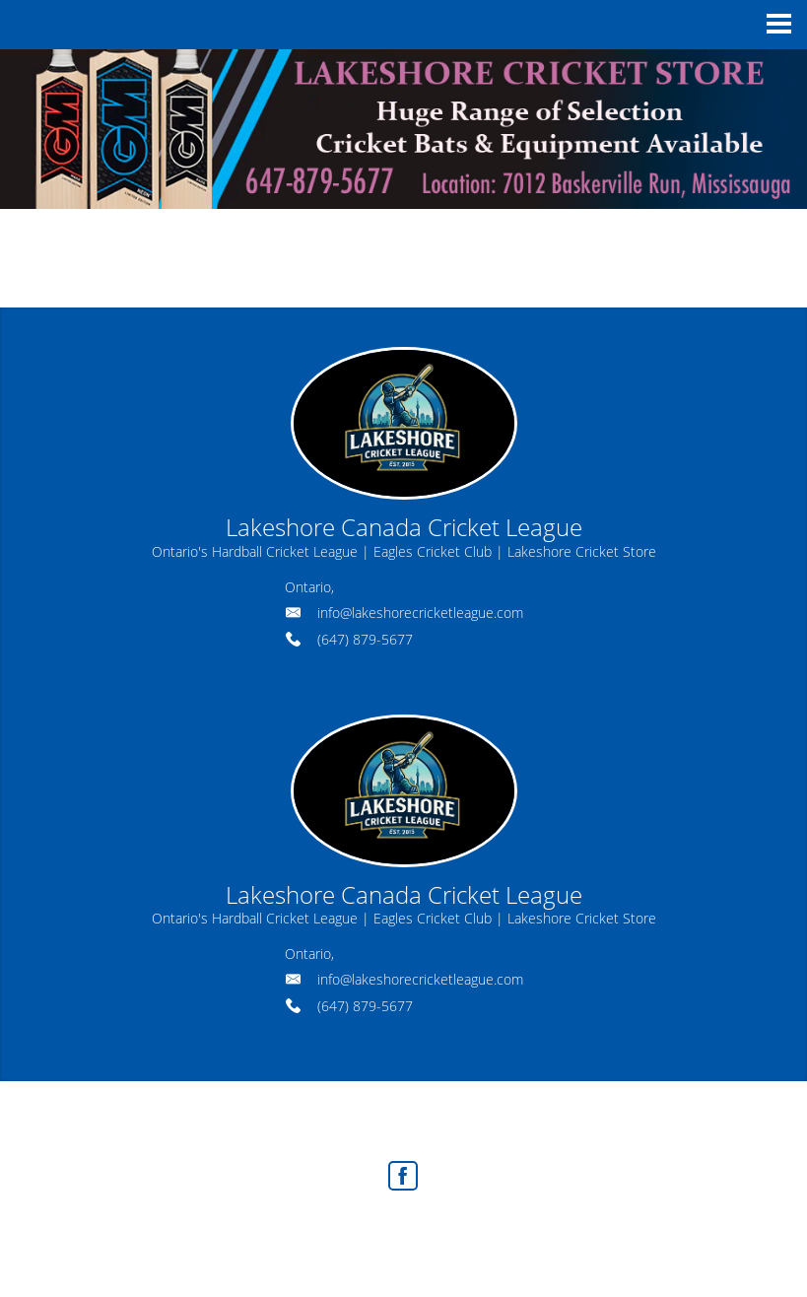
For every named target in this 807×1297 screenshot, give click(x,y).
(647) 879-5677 (365, 639)
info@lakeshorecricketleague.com (420, 612)
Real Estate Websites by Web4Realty (359, 1229)
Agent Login (523, 1229)
